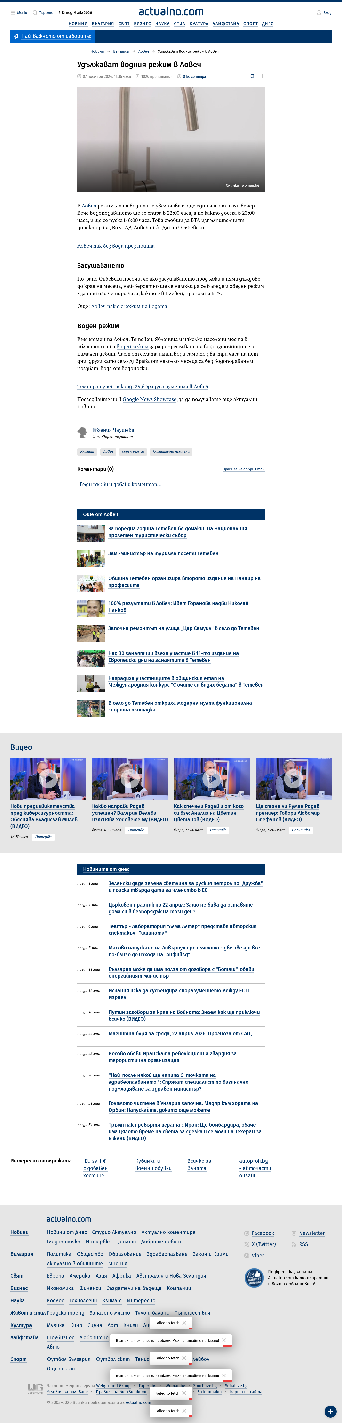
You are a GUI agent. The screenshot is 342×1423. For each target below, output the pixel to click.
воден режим (133, 346)
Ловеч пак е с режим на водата (129, 306)
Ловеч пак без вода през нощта (116, 246)
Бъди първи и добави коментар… (121, 484)
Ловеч (89, 206)
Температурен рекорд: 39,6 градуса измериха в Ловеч (142, 386)
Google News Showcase (149, 399)
